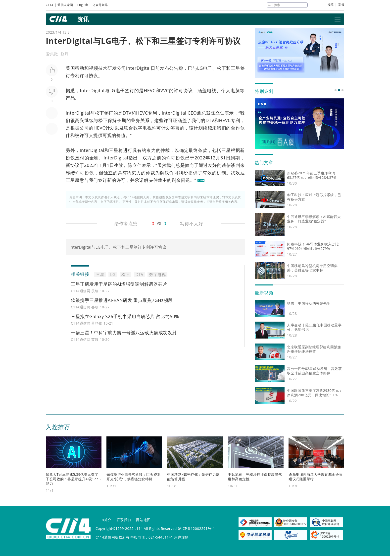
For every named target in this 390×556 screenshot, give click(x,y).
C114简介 (103, 519)
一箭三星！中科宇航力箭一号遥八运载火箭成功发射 (124, 333)
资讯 (83, 19)
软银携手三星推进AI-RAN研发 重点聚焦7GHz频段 (122, 300)
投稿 (331, 4)
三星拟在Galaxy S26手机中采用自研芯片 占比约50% (125, 316)
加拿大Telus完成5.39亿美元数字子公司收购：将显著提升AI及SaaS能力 (73, 479)
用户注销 (181, 537)
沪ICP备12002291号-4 (196, 528)
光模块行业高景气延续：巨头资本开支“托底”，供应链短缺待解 (133, 476)
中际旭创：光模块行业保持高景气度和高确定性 (255, 476)
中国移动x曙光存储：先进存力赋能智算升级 (193, 476)
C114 (49, 5)
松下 (221, 68)
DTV (127, 113)
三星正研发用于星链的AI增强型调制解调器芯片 (119, 284)
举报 (341, 4)
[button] (336, 90)
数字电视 (142, 128)
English (82, 5)
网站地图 (143, 519)
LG (200, 68)
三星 (235, 68)
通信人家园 (65, 5)
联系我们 (124, 519)
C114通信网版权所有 (112, 537)
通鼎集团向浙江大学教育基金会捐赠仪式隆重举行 (316, 476)
